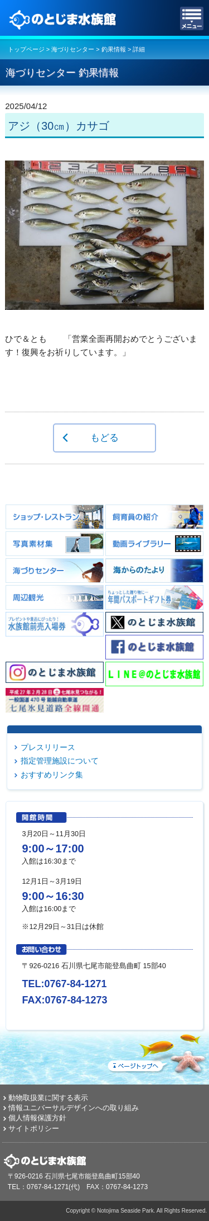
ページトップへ (156, 1051)
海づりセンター (72, 49)
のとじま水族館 (64, 18)
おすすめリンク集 (52, 774)
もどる (104, 437)
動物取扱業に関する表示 (48, 1097)
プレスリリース (48, 747)
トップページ (26, 49)
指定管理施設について (60, 760)
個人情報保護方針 (37, 1118)
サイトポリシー (33, 1128)
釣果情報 (113, 49)
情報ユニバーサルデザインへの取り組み (73, 1108)
